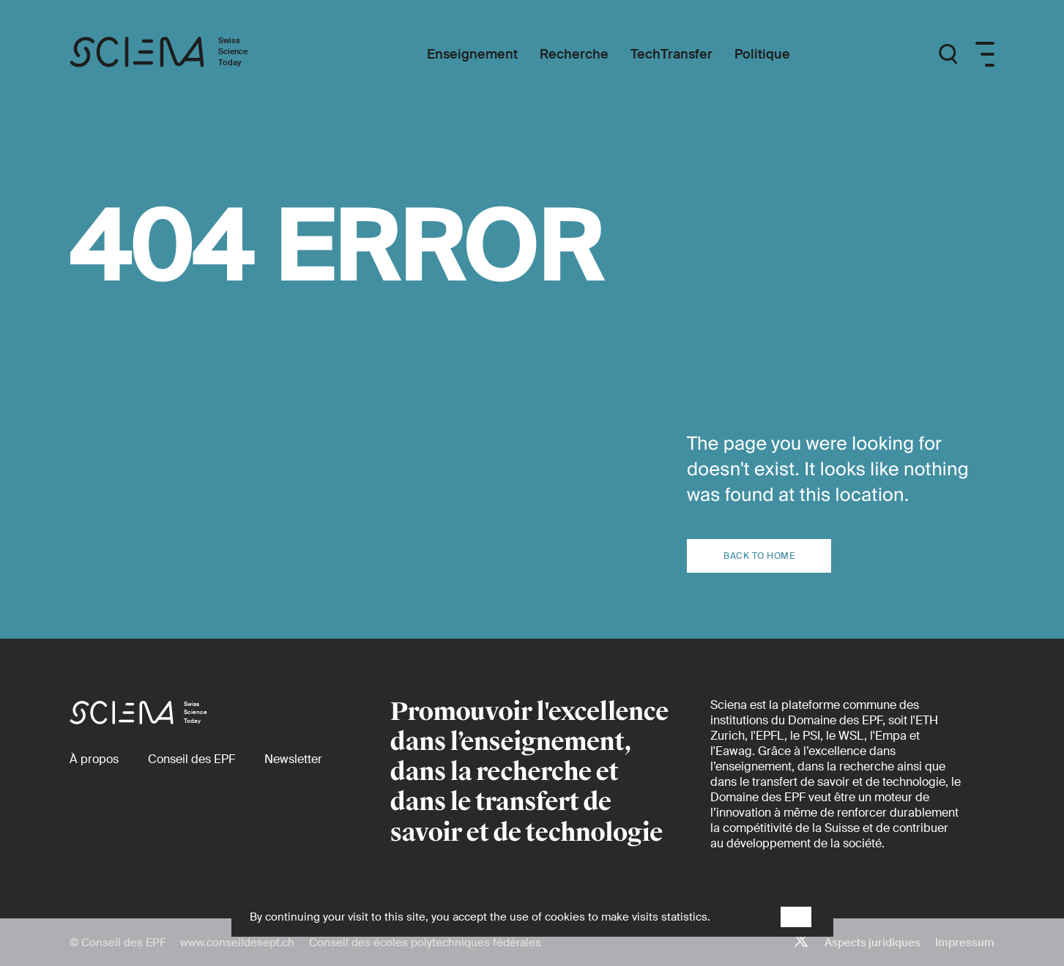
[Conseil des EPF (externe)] (191, 759)
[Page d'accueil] (174, 54)
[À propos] (94, 759)
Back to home (759, 556)
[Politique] (762, 54)
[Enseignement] (472, 54)
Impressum (964, 942)
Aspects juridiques (872, 942)
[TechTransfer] (671, 54)
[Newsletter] (293, 759)
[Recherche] (574, 54)
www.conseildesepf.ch (237, 942)
